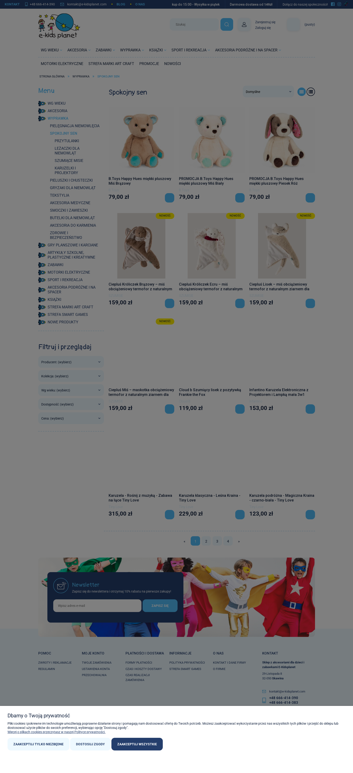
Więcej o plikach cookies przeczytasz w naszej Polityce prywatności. (57, 732)
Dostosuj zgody (90, 744)
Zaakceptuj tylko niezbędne (38, 744)
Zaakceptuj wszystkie (137, 744)
